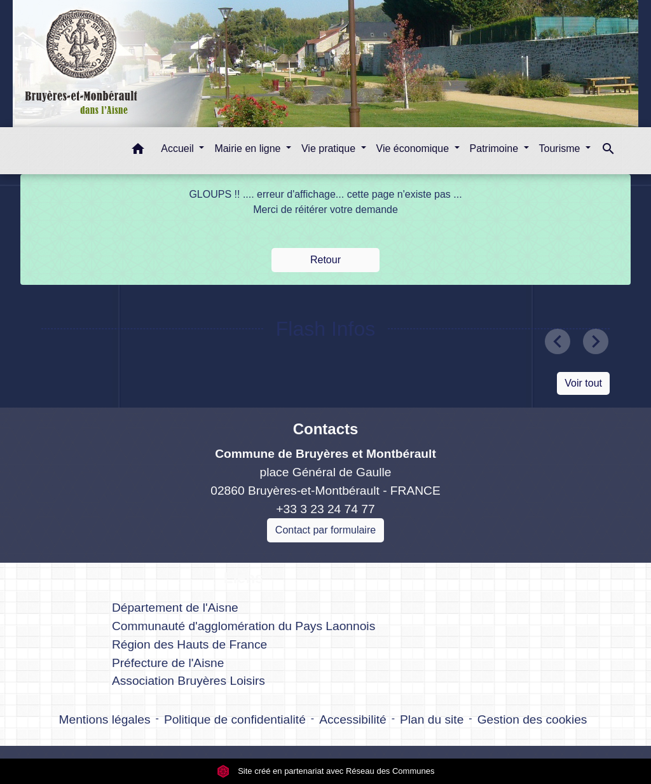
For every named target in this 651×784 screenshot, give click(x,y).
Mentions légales (105, 719)
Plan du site (431, 719)
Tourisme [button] (561, 148)
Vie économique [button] (414, 148)
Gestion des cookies (532, 719)
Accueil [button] (178, 148)
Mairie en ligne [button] (249, 148)
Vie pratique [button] (330, 148)
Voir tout (583, 383)
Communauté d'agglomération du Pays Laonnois (243, 626)
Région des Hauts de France (189, 644)
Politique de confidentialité (235, 719)
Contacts (326, 428)
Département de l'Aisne (175, 607)
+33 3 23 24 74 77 (325, 509)
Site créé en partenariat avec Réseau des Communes (326, 771)
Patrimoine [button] (495, 148)
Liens (244, 577)
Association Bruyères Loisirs (188, 680)
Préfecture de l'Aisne (168, 663)
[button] (138, 151)
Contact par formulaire (325, 530)
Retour (325, 259)
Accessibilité (353, 719)
